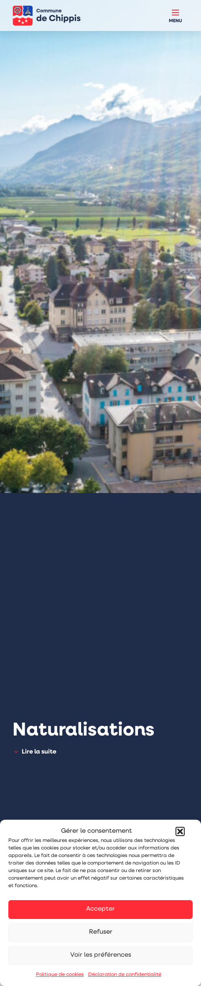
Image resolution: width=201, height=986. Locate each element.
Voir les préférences (100, 955)
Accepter (100, 909)
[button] (180, 831)
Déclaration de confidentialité (124, 974)
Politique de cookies (60, 974)
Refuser (100, 932)
